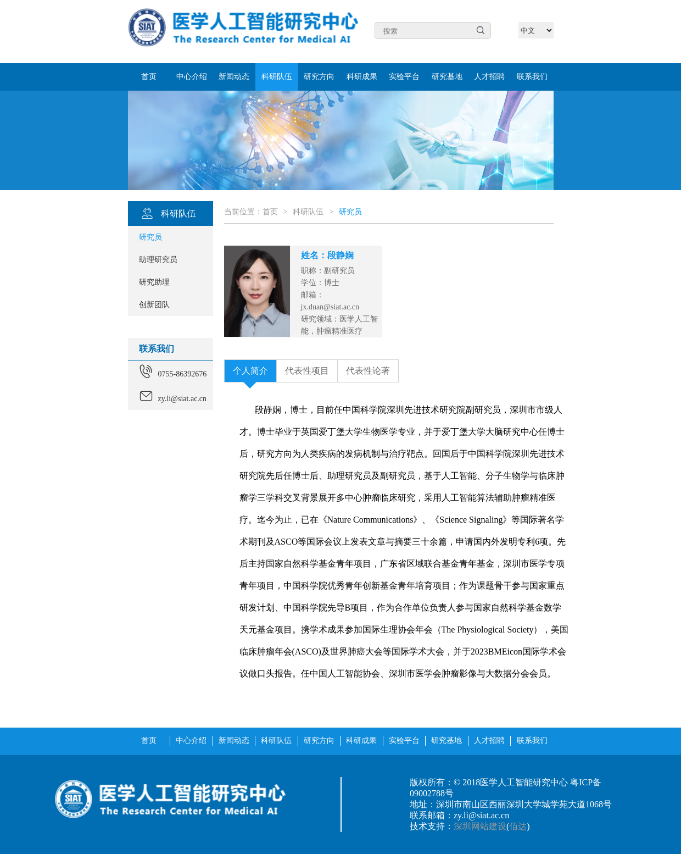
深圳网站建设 (480, 826)
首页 (270, 212)
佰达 (518, 826)
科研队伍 (308, 212)
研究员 (350, 212)
